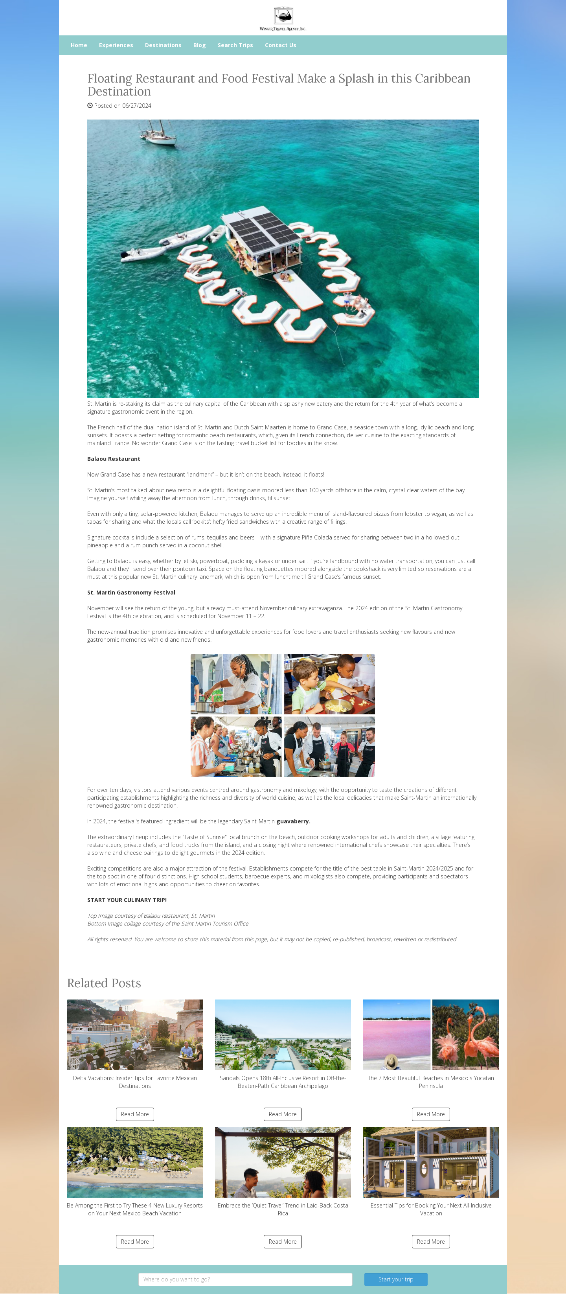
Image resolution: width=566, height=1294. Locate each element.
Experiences (116, 45)
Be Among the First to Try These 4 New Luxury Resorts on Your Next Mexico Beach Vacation (135, 1172)
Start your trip (396, 1279)
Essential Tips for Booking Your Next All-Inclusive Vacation (431, 1172)
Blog (199, 45)
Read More (135, 1114)
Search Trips (235, 45)
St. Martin (209, 427)
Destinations (163, 45)
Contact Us (280, 45)
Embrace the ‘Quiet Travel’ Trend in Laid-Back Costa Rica (283, 1172)
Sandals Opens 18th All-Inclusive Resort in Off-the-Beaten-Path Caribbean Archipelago (283, 1044)
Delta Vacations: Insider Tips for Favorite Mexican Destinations (135, 1044)
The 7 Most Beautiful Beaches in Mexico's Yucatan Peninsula (431, 1044)
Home (79, 45)
